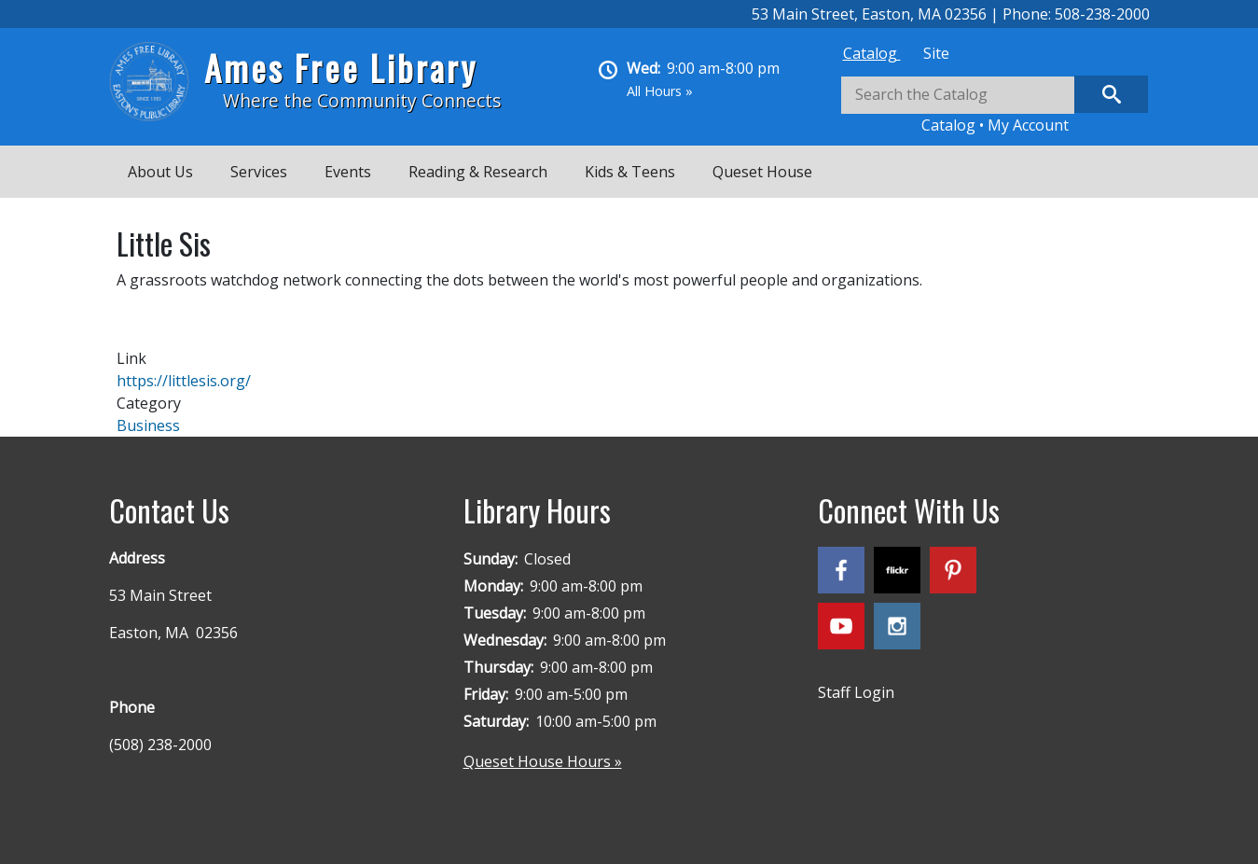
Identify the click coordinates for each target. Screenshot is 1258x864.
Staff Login (856, 692)
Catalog (872, 53)
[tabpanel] (995, 106)
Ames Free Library (340, 67)
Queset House (762, 171)
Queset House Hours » (542, 761)
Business (148, 425)
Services (258, 171)
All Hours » (660, 91)
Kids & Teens (630, 171)
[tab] (872, 53)
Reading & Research (477, 171)
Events (348, 171)
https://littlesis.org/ (184, 380)
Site (936, 53)
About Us (160, 171)
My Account (1028, 125)
